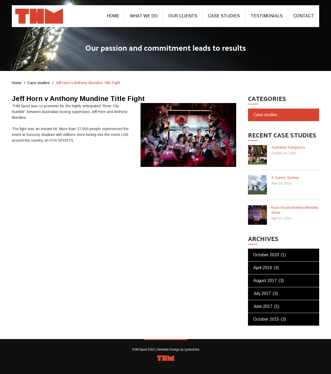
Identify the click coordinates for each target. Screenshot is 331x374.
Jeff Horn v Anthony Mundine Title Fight (78, 99)
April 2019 (262, 267)
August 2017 (265, 280)
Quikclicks (191, 349)
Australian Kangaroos (288, 147)
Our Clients (182, 16)
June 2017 (262, 306)
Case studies (224, 16)
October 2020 (266, 255)
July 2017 (262, 293)
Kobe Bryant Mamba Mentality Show (294, 210)
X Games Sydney (285, 178)
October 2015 (266, 319)
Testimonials (267, 16)
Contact (303, 16)
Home (113, 16)
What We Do (144, 16)
